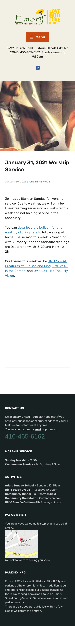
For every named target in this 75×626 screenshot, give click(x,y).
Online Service (39, 181)
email (38, 429)
